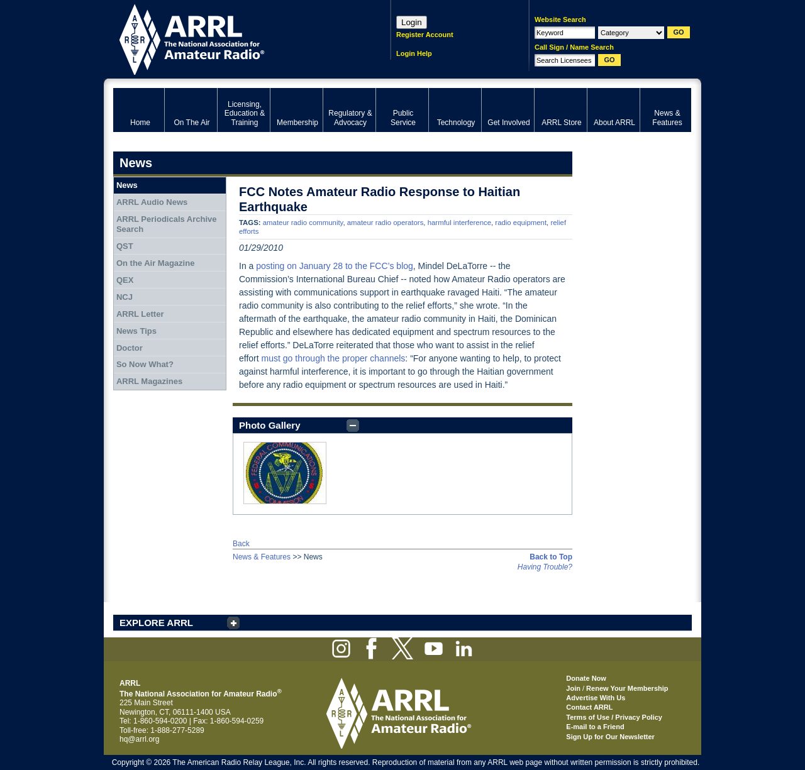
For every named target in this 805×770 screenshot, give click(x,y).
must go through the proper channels (334, 358)
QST (124, 246)
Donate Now (586, 678)
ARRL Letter (140, 314)
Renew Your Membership (627, 688)
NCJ (124, 297)
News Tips (136, 331)
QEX (124, 280)
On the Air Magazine (155, 263)
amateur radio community (303, 222)
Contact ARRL (589, 707)
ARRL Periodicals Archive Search (166, 224)
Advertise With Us (595, 697)
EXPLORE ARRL (156, 622)
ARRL (235, 38)
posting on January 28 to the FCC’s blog (334, 266)
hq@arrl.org (139, 739)
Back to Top (551, 557)
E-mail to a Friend (595, 726)
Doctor (129, 348)
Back (241, 543)
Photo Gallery (270, 425)
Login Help (414, 53)
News (127, 185)
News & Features (262, 557)
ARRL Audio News (151, 202)
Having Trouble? (545, 567)
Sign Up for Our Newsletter (610, 736)
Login (411, 22)
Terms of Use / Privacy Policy (614, 717)
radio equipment (521, 222)
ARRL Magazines (149, 381)
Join (573, 688)
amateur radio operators (385, 222)
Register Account (424, 34)
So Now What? (145, 364)
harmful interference (459, 222)
